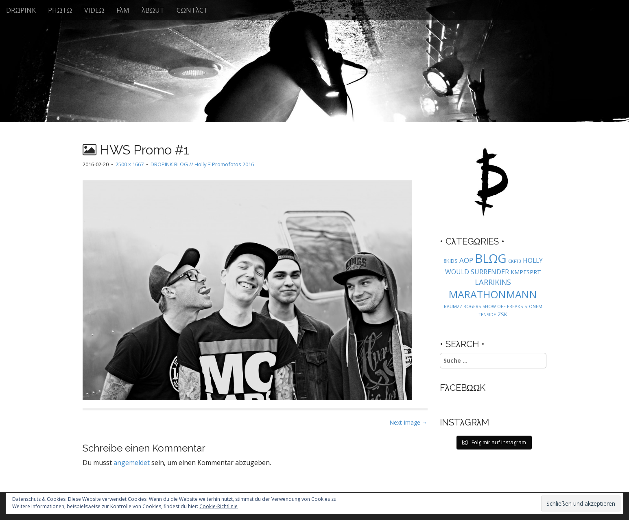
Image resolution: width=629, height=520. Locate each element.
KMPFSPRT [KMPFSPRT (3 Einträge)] (526, 272)
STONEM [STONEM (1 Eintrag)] (533, 306)
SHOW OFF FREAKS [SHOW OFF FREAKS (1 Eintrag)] (503, 306)
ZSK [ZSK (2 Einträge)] (502, 314)
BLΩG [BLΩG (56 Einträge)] (491, 258)
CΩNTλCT (192, 10)
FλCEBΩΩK (463, 387)
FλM (122, 10)
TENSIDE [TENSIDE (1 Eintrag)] (487, 314)
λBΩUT (153, 10)
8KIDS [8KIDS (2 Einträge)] (450, 260)
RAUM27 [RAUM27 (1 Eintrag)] (453, 306)
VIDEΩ (94, 10)
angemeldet (132, 462)
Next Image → (408, 422)
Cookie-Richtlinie (218, 506)
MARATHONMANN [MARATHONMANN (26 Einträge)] (493, 294)
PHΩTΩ (60, 10)
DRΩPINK (21, 10)
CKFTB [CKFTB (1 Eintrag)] (514, 261)
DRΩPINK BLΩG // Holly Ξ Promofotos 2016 (202, 164)
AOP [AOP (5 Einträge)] (466, 260)
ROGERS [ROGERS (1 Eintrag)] (472, 306)
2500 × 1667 (130, 164)
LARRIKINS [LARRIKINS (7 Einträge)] (493, 282)
